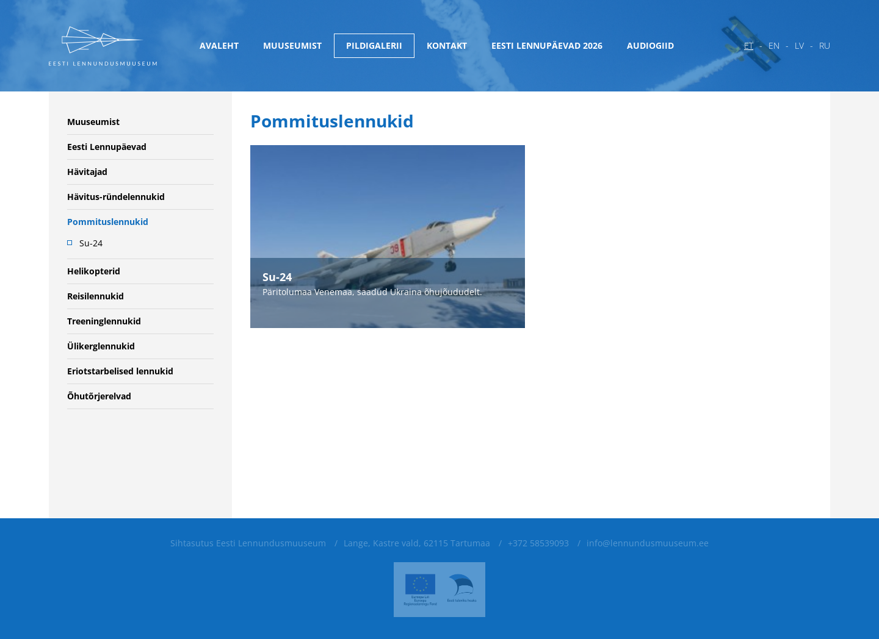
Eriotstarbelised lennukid (120, 371)
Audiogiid (650, 45)
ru (824, 45)
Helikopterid (93, 271)
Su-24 (91, 243)
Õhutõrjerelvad (99, 396)
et (748, 45)
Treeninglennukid (104, 321)
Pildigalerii (374, 45)
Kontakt (447, 45)
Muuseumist (292, 45)
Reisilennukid (95, 296)
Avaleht (219, 45)
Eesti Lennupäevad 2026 (546, 45)
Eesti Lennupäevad (106, 146)
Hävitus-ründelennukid (116, 196)
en (774, 45)
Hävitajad (87, 171)
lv (799, 45)
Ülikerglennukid (101, 346)
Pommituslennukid (107, 221)
